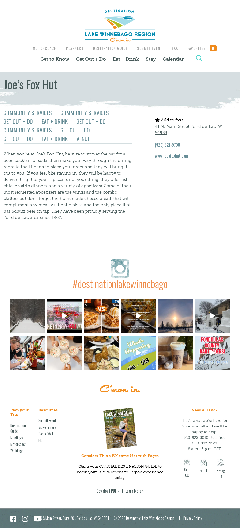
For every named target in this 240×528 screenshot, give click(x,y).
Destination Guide (110, 48)
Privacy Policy (192, 518)
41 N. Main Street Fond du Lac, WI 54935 (189, 129)
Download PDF (106, 491)
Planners (73, 48)
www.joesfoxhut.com (171, 156)
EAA (177, 48)
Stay (151, 59)
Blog (41, 440)
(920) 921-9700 (167, 145)
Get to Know (54, 59)
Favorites (205, 48)
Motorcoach (42, 48)
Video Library (47, 427)
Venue (83, 138)
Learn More (133, 491)
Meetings (16, 437)
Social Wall (45, 434)
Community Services (28, 112)
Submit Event (150, 48)
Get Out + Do (91, 59)
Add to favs (169, 120)
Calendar (173, 59)
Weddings (17, 451)
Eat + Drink (126, 59)
